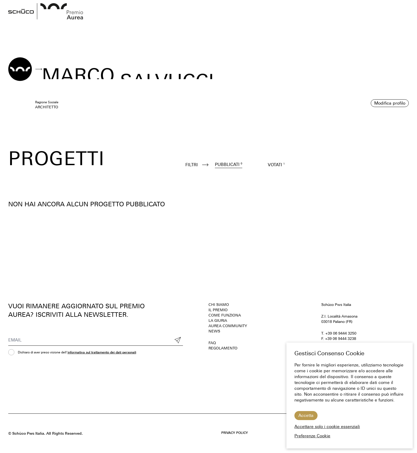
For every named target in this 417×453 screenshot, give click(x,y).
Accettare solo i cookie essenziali (327, 426)
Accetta (306, 415)
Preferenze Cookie (312, 435)
